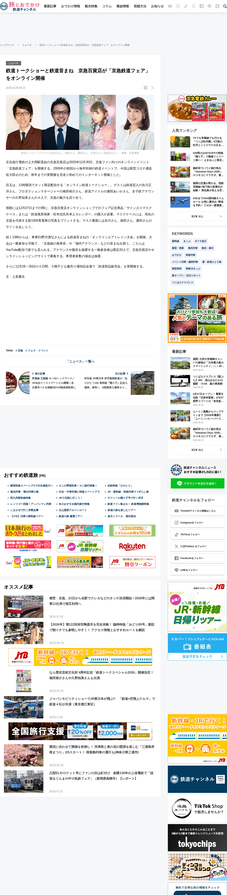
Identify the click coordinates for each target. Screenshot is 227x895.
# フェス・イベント (37, 350)
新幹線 (175, 241)
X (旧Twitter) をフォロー (191, 546)
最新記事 (50, 6)
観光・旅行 (208, 248)
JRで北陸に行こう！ (71, 497)
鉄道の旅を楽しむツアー (121, 509)
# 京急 (19, 350)
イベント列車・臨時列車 (185, 262)
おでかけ (176, 255)
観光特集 (91, 6)
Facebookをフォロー (189, 558)
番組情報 (122, 6)
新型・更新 (178, 248)
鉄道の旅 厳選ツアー (71, 516)
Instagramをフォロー (189, 523)
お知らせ (157, 6)
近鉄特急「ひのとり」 (120, 485)
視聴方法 (140, 6)
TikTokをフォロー (187, 534)
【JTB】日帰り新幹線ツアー (27, 516)
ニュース (27, 45)
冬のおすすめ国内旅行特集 (74, 503)
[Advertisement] (113, 28)
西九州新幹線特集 (20, 497)
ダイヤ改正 (200, 241)
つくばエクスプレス (182, 282)
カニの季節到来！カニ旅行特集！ (78, 485)
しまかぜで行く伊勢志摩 (24, 509)
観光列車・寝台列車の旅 (24, 491)
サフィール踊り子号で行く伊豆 (125, 497)
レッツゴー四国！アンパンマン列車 (30, 503)
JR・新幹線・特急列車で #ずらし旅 (128, 491)
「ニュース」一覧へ (80, 361)
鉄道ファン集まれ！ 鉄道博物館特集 (128, 503)
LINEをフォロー (186, 570)
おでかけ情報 (70, 6)
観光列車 (193, 248)
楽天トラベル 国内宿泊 (121, 516)
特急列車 (190, 255)
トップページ (7, 45)
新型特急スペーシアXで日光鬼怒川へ (31, 485)
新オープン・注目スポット (186, 275)
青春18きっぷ (193, 268)
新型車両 (176, 268)
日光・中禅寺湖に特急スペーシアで (79, 491)
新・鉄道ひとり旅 (211, 262)
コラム (107, 6)
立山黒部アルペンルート (73, 509)
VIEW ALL (198, 216)
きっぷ (187, 241)
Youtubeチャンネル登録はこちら (195, 511)
